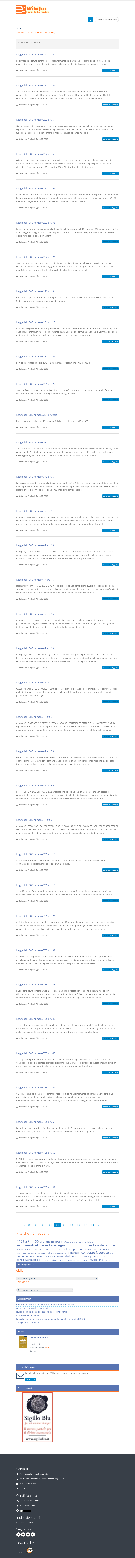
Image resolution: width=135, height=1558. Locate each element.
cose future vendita (54, 1256)
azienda (20, 1249)
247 (85, 1225)
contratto (73, 1252)
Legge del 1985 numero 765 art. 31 (35, 950)
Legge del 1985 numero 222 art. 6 (35, 154)
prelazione (62, 1260)
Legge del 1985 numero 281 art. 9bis (36, 414)
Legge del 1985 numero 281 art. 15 (35, 322)
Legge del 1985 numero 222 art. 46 (35, 85)
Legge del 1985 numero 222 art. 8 (35, 291)
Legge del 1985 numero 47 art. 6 (34, 819)
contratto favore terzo (97, 1252)
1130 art (37, 1241)
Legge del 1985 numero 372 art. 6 (35, 476)
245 (71, 1225)
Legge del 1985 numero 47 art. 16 (35, 614)
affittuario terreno (70, 1242)
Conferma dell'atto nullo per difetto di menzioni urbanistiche (45, 1304)
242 (51, 1225)
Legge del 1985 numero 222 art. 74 (35, 257)
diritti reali (71, 1256)
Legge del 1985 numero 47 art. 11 (35, 511)
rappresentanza (74, 1260)
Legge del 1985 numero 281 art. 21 (35, 356)
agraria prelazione (86, 1242)
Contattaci (24, 1488)
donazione (104, 1256)
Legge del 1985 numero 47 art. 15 (35, 579)
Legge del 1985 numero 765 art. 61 (35, 1187)
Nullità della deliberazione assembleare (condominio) (41, 1311)
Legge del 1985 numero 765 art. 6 (35, 1121)
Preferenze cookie (27, 1505)
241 (44, 1225)
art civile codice (102, 1245)
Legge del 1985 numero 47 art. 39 (35, 785)
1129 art (23, 1241)
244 (65, 1225)
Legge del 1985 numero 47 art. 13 (35, 545)
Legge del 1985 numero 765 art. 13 (35, 854)
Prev (19, 1348)
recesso (85, 1260)
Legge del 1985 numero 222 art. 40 (35, 54)
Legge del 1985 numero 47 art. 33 (35, 751)
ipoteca (45, 1260)
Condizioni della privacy (30, 1500)
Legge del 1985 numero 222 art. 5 (35, 119)
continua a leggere (110, 70)
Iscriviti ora (30, 1379)
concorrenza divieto (26, 1253)
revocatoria (96, 1259)
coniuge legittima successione (52, 1253)
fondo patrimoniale (28, 1259)
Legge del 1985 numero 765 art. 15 (35, 885)
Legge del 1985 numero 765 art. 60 (35, 1152)
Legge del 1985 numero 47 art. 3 (34, 716)
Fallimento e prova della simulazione (33, 1308)
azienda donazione (34, 1249)
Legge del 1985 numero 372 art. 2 (35, 442)
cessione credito (102, 1249)
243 (58, 1225)
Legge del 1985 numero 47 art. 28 (35, 682)
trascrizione (109, 1260)
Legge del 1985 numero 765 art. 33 (35, 984)
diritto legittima (88, 1256)
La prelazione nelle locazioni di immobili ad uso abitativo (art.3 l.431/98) (50, 1319)
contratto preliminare (30, 1256)
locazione (53, 1260)
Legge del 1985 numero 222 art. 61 (35, 188)
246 (78, 1225)
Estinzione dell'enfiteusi (27, 1315)
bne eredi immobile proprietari (63, 1249)
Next (116, 1348)
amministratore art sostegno (41, 1245)
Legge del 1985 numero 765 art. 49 (35, 1087)
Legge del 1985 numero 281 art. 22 (35, 384)
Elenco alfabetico (26, 1522)
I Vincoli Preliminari (39, 1337)
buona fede (88, 1249)
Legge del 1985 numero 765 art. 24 (35, 916)
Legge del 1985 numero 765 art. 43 (35, 1053)
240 (37, 1225)
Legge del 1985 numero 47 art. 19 (35, 648)
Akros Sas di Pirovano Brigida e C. (34, 1474)
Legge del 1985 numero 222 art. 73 (35, 222)
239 (30, 1225)
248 (92, 1225)
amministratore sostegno (77, 1246)
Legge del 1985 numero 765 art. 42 (35, 1018)
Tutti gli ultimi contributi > (28, 1322)
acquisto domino (54, 1241)
